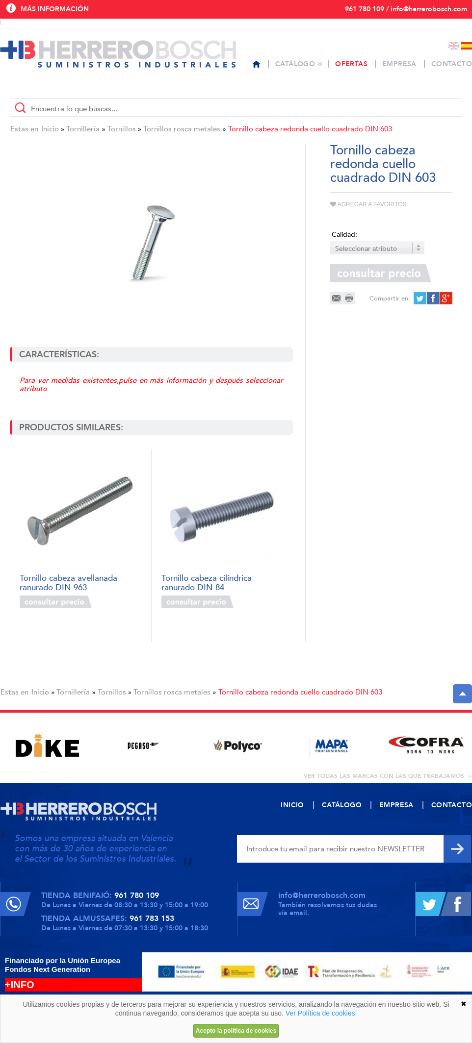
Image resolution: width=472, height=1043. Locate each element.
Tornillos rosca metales (181, 129)
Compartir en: (389, 298)
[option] (47, 745)
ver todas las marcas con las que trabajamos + (388, 776)
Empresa (399, 64)
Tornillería (83, 129)
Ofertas (351, 64)
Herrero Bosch (118, 54)
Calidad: (344, 234)
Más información (55, 9)
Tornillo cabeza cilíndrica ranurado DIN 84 (206, 582)
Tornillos (121, 129)
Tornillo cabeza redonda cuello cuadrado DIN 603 (310, 129)
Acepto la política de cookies (236, 1030)
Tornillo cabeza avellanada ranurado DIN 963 (68, 582)
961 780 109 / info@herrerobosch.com (406, 9)
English (453, 46)
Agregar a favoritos (368, 204)
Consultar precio (56, 602)
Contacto (451, 64)
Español (466, 46)
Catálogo (295, 64)
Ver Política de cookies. (321, 1013)
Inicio (50, 129)
